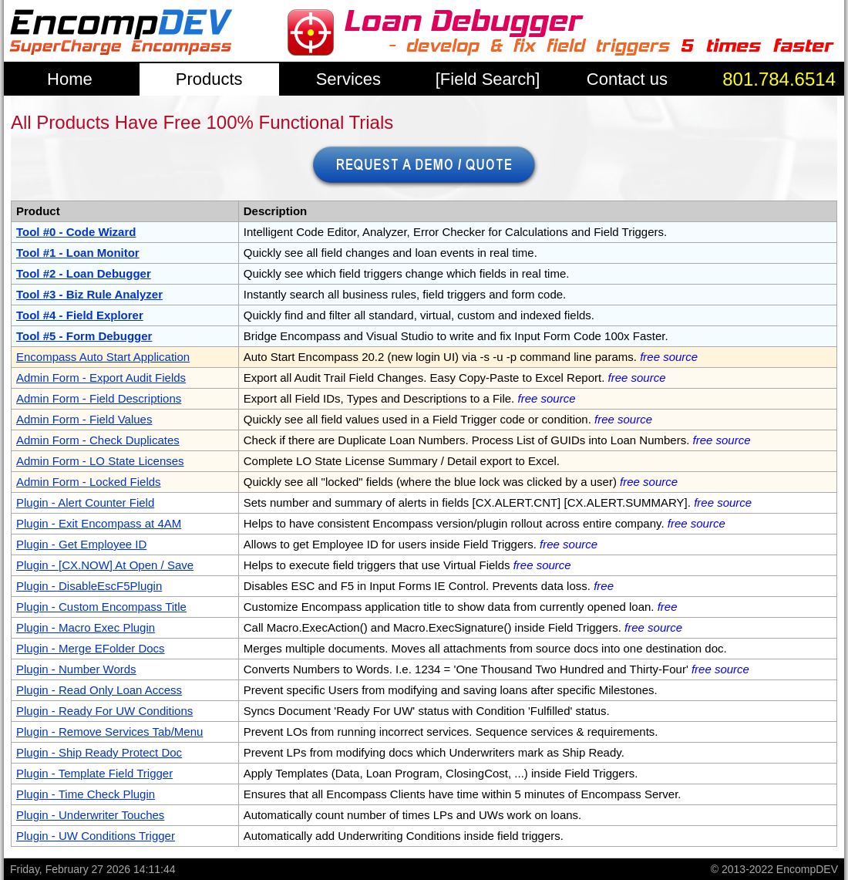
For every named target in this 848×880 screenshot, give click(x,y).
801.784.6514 (779, 79)
